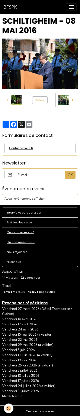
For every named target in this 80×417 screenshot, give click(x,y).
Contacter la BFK (21, 148)
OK (70, 175)
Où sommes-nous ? (20, 232)
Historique (14, 262)
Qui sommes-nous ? (21, 242)
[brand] (10, 7)
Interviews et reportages (24, 212)
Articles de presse (19, 222)
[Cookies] (8, 408)
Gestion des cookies (40, 411)
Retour (40, 100)
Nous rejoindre (17, 252)
